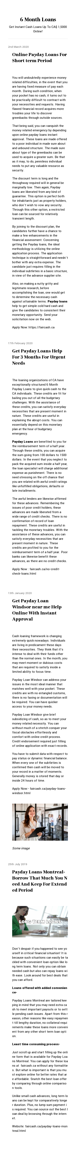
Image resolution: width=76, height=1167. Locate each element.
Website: (18, 1126)
